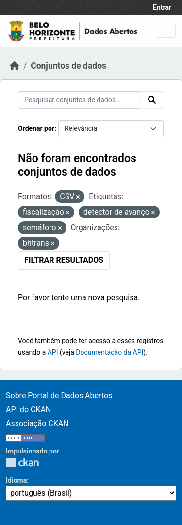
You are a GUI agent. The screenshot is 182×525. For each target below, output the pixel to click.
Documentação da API (109, 352)
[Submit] (152, 99)
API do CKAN (28, 409)
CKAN (22, 462)
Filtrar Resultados (63, 260)
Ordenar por (36, 128)
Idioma (16, 480)
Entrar (162, 7)
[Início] (14, 66)
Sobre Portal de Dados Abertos (59, 395)
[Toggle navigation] (166, 31)
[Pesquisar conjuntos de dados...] (79, 100)
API (53, 352)
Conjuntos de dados (68, 66)
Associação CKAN (37, 423)
